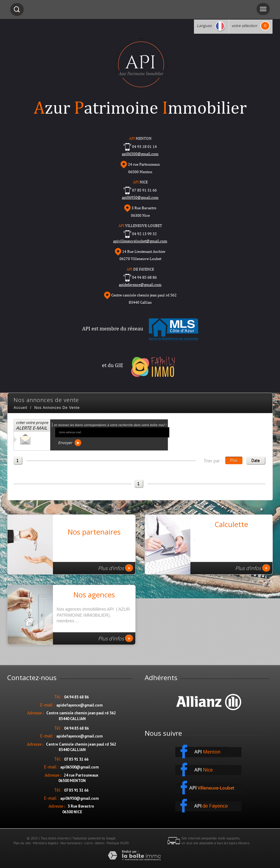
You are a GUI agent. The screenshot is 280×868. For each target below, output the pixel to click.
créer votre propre (32, 425)
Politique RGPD (118, 843)
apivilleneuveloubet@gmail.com (140, 241)
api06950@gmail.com (140, 197)
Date (255, 460)
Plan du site (22, 843)
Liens (89, 843)
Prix (233, 460)
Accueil (20, 408)
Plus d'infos (115, 568)
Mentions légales (45, 843)
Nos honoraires (71, 843)
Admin (99, 843)
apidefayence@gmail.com (140, 284)
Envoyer (69, 442)
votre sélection (244, 25)
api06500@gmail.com (79, 767)
